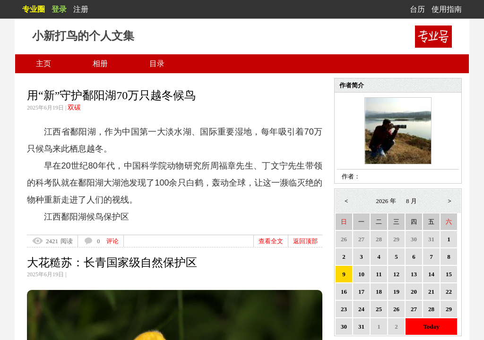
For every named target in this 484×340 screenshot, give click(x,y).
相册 (100, 64)
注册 (80, 9)
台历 (417, 9)
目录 (156, 64)
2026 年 (386, 200)
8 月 (411, 200)
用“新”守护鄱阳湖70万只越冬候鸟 (111, 95)
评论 (112, 241)
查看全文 (271, 241)
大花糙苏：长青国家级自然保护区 (112, 262)
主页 (43, 64)
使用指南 (447, 9)
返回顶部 (305, 241)
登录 (59, 9)
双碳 (74, 107)
